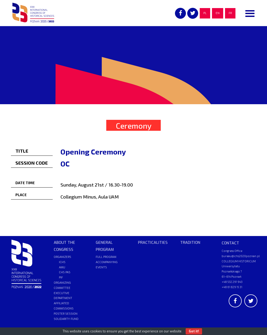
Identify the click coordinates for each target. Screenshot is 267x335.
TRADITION (190, 242)
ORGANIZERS (62, 257)
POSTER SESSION (65, 314)
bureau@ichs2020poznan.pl (241, 256)
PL (205, 13)
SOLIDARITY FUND (66, 319)
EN (218, 13)
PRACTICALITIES (153, 242)
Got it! (194, 331)
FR (230, 13)
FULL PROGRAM (106, 257)
